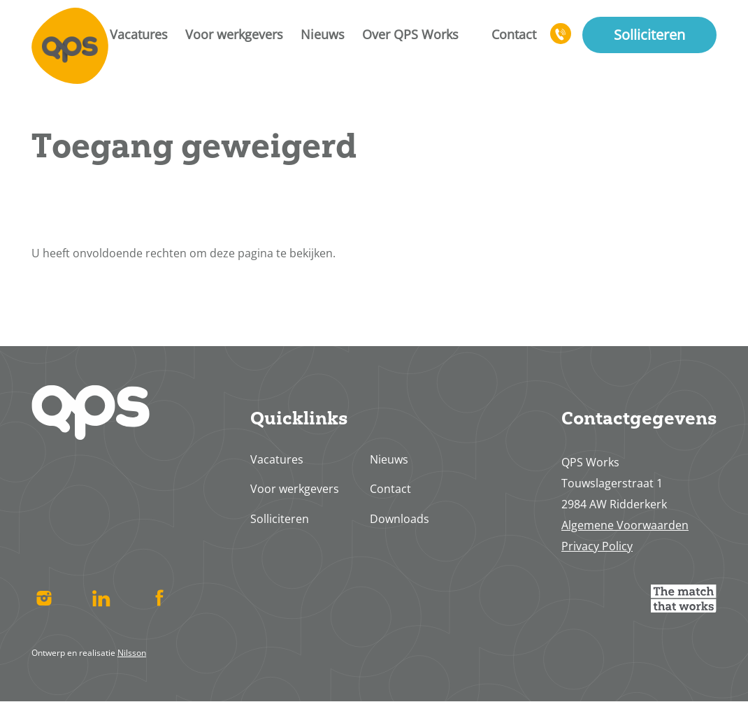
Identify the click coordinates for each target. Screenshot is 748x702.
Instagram (43, 599)
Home (69, 45)
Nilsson (131, 653)
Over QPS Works (410, 34)
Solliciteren (649, 34)
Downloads (399, 518)
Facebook (159, 599)
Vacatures (139, 34)
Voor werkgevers (234, 34)
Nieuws (323, 34)
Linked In (101, 599)
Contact (513, 34)
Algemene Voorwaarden (625, 525)
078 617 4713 (561, 40)
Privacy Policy (597, 546)
